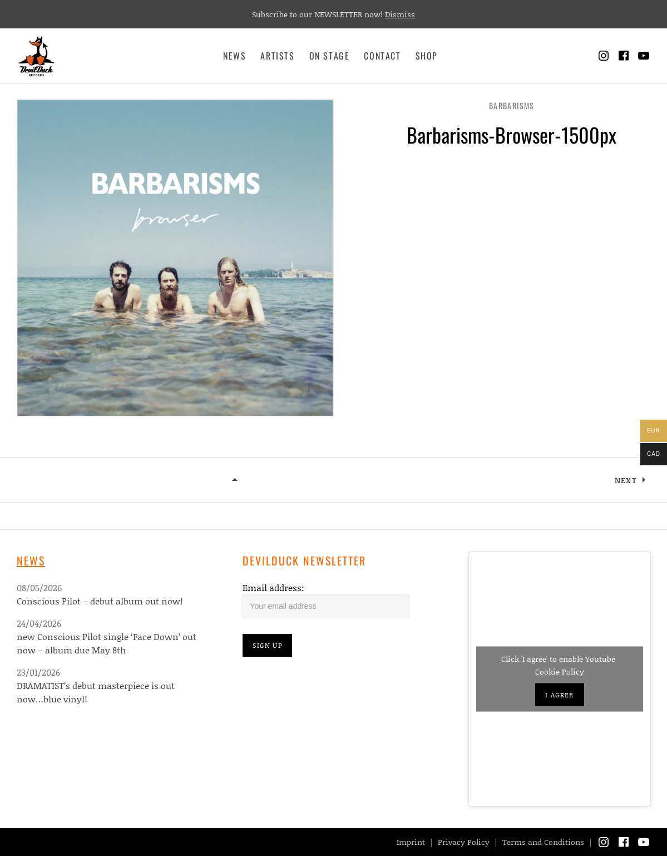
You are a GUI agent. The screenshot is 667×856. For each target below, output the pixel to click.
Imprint (411, 842)
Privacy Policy (464, 842)
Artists (277, 55)
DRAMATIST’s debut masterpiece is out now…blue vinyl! (96, 692)
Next (626, 480)
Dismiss (400, 14)
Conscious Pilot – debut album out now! (100, 600)
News (234, 55)
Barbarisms (512, 105)
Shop (427, 55)
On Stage (329, 55)
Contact (382, 55)
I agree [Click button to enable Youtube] (559, 695)
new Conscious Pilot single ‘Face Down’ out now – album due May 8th (106, 643)
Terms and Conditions (543, 842)
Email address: (273, 587)
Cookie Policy (559, 671)
